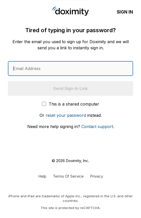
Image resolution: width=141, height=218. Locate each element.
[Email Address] (70, 68)
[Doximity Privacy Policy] (96, 176)
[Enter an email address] (70, 68)
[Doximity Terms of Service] (68, 176)
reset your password (66, 115)
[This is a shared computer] (44, 104)
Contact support (97, 126)
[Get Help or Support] (42, 176)
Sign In (125, 12)
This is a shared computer (70, 104)
